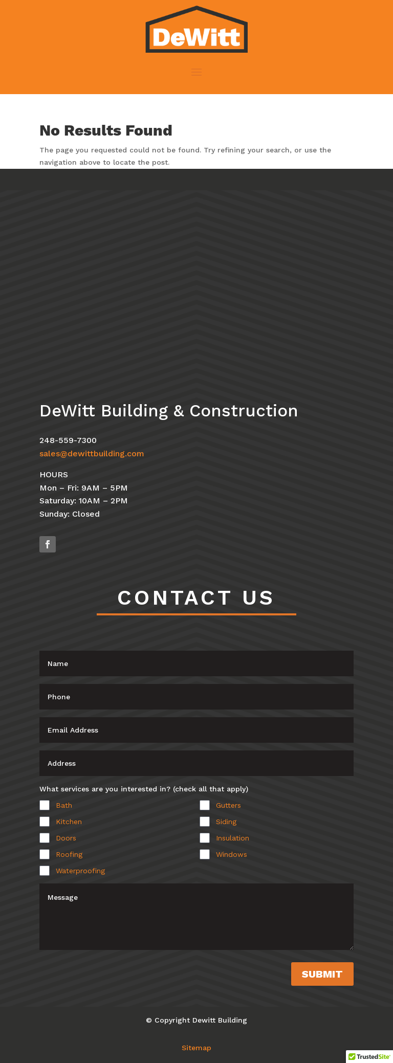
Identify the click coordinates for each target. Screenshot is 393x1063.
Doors (66, 838)
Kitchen (69, 821)
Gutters (228, 805)
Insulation (232, 838)
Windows (231, 854)
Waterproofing (80, 871)
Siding (226, 821)
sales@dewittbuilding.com (91, 453)
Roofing (69, 854)
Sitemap (196, 1048)
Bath (64, 805)
